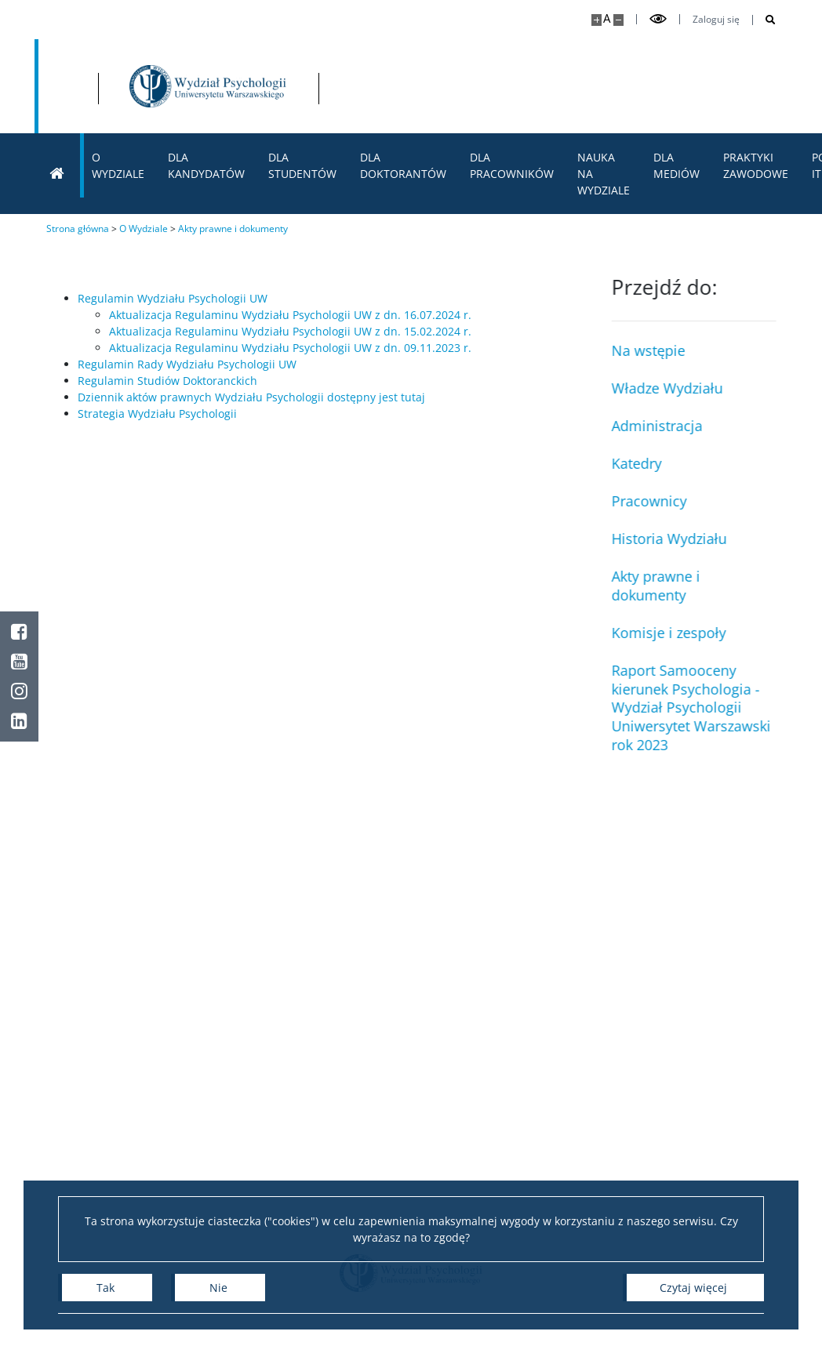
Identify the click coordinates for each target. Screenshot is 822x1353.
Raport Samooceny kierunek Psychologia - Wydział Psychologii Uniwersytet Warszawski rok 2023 (699, 708)
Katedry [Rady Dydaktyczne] (645, 463)
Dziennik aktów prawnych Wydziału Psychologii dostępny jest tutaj (251, 397)
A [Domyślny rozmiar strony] (606, 18)
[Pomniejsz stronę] (618, 20)
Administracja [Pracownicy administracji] (665, 425)
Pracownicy (657, 501)
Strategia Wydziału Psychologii (157, 413)
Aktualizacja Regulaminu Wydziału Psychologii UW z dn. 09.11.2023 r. (290, 347)
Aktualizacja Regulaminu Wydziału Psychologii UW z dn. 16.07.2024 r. (290, 314)
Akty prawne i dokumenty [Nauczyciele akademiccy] (664, 585)
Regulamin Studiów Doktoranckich (167, 380)
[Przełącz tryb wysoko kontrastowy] (658, 19)
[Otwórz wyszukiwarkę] (764, 20)
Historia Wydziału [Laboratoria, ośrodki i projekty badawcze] (677, 538)
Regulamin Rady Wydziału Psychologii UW (187, 364)
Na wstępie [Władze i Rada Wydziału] (656, 350)
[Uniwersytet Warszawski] (152, 86)
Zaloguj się (716, 19)
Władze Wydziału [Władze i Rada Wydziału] (675, 388)
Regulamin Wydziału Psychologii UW (172, 298)
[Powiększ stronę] (596, 20)
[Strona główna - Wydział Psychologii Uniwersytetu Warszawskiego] (380, 86)
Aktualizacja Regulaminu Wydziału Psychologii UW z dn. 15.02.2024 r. (290, 331)
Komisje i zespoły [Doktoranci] (677, 632)
